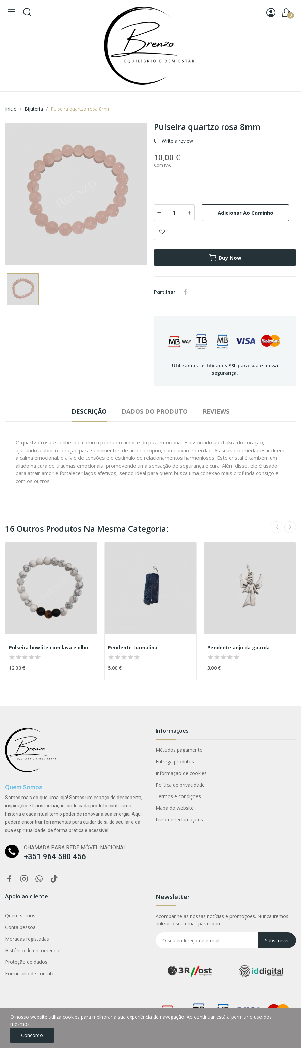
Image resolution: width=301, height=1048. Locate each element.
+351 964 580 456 (55, 856)
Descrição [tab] (89, 411)
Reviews (216, 411)
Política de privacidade (180, 784)
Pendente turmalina (132, 647)
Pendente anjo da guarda (238, 647)
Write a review (176, 141)
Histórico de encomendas (33, 950)
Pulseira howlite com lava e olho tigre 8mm (51, 647)
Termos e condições (178, 796)
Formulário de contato (30, 973)
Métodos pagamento (179, 750)
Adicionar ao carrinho (245, 212)
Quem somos (20, 915)
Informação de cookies (181, 773)
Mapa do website (175, 808)
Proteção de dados (26, 962)
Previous (276, 527)
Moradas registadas (27, 939)
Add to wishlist (162, 231)
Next (290, 527)
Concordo (32, 1035)
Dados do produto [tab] (155, 411)
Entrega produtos (175, 761)
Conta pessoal (21, 927)
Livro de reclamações (179, 819)
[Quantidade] (174, 212)
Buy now (225, 258)
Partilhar (185, 292)
